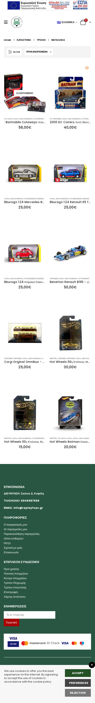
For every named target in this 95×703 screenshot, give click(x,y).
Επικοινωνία (11, 552)
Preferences (78, 683)
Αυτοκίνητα (88, 118)
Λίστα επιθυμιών (13, 538)
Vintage (57, 118)
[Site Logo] (16, 22)
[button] (7, 22)
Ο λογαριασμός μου (15, 525)
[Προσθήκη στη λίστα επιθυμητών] (87, 68)
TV (5, 118)
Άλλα (10, 118)
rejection (78, 693)
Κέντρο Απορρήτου (15, 578)
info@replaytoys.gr (28, 508)
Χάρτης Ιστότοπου (14, 597)
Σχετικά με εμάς (13, 548)
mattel (53, 358)
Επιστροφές (11, 592)
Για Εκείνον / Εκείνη (43, 118)
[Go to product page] (25, 93)
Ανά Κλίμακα (25, 118)
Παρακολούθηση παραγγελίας (22, 534)
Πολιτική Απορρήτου (16, 574)
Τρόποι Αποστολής (15, 587)
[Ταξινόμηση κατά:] (38, 52)
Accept (78, 673)
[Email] (47, 615)
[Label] (29, 615)
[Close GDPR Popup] (92, 665)
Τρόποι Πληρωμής (15, 583)
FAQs (7, 543)
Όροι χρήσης (11, 569)
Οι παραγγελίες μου (15, 529)
